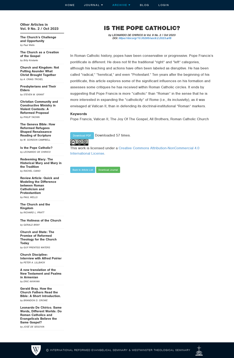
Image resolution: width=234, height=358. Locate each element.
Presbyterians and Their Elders (38, 88)
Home (70, 5)
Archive (121, 5)
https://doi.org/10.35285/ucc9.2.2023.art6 (145, 38)
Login (163, 5)
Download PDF (82, 135)
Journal (93, 5)
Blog (144, 5)
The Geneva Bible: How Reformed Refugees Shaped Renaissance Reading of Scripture (37, 129)
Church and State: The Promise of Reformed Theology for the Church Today (38, 237)
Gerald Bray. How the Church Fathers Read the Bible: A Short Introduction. (40, 292)
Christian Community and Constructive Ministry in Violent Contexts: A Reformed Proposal (39, 107)
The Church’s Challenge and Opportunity (38, 39)
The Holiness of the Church (40, 220)
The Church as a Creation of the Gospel (39, 54)
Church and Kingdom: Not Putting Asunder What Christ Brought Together (39, 71)
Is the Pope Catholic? (36, 148)
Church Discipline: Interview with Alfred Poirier (41, 256)
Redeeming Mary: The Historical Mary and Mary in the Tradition (41, 163)
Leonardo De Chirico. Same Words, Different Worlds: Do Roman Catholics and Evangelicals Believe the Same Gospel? (41, 315)
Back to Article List (83, 169)
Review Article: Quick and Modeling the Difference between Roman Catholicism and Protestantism (39, 185)
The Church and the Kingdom (35, 206)
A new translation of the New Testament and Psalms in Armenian (40, 273)
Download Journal (108, 169)
